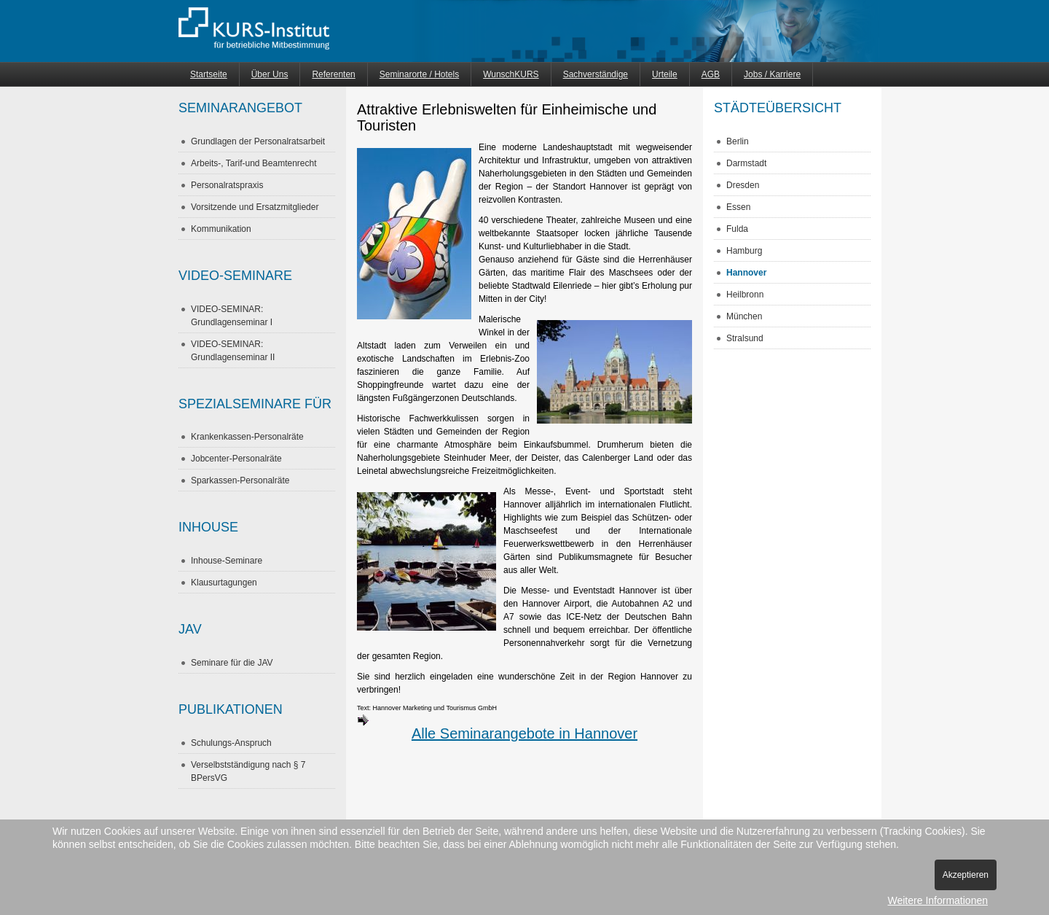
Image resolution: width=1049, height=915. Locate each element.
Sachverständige (595, 74)
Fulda (737, 229)
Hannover (746, 273)
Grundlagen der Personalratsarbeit (258, 141)
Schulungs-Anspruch (231, 743)
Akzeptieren (966, 875)
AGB (711, 74)
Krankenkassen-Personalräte (247, 437)
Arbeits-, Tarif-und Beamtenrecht (254, 163)
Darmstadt (746, 163)
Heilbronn (744, 294)
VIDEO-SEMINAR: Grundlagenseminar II (233, 350)
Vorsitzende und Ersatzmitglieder (254, 207)
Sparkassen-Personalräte (240, 480)
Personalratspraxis (227, 185)
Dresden (742, 185)
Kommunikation (221, 229)
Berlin (737, 141)
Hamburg (744, 251)
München (744, 316)
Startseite (208, 74)
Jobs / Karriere (772, 74)
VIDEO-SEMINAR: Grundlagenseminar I (231, 315)
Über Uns (269, 74)
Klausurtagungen (224, 582)
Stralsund (744, 338)
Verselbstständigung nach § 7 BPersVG (248, 771)
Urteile (664, 74)
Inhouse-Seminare (226, 561)
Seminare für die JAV (232, 663)
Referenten (333, 74)
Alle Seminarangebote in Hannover (497, 727)
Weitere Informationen (938, 900)
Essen (738, 207)
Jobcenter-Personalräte (236, 458)
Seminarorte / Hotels (419, 74)
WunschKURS (510, 74)
